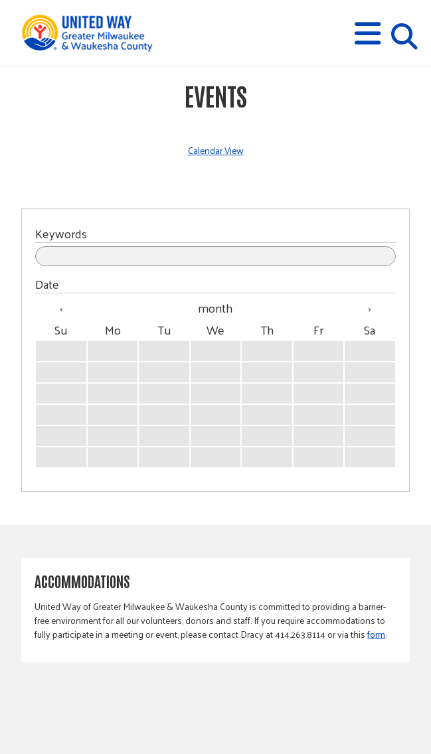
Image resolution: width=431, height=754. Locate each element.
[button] (367, 33)
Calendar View (216, 150)
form (376, 634)
